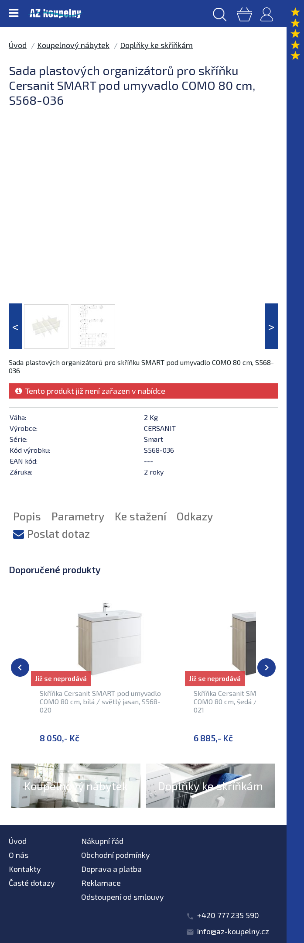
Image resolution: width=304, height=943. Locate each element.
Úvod (18, 45)
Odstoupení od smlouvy (122, 897)
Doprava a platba (111, 869)
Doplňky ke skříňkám (156, 45)
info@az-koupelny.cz (233, 931)
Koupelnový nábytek (73, 45)
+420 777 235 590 (228, 915)
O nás (18, 855)
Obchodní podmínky (115, 855)
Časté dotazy (32, 883)
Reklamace (101, 883)
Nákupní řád (102, 841)
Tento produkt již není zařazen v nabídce (90, 391)
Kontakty (25, 869)
